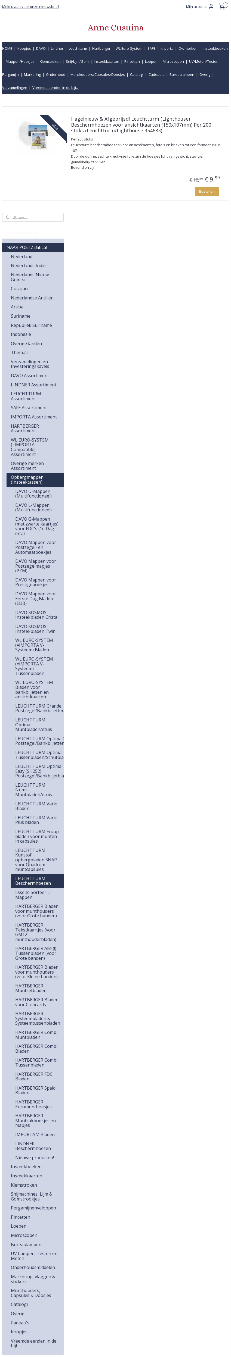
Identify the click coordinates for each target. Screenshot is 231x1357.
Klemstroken (50, 61)
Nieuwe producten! (34, 1043)
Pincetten (132, 61)
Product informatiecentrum (180, 1315)
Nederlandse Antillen (32, 183)
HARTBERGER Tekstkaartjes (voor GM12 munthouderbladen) (35, 817)
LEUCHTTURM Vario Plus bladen (36, 705)
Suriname (20, 201)
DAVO (41, 48)
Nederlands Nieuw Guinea (30, 162)
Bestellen (207, 214)
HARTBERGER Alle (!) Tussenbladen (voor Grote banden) (35, 838)
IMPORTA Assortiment (34, 302)
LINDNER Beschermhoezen (33, 1030)
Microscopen (173, 61)
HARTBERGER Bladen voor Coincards (36, 887)
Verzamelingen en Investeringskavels (30, 249)
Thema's (20, 237)
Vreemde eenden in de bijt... (55, 87)
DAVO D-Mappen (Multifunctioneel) (33, 378)
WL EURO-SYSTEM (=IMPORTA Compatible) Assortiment (30, 332)
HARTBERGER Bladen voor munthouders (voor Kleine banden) (36, 857)
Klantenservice (169, 1272)
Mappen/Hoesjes (20, 61)
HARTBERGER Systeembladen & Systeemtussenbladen (37, 903)
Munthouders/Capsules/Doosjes (97, 74)
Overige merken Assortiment (27, 350)
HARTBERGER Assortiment (25, 313)
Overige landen (26, 229)
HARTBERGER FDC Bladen (34, 961)
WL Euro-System (129, 48)
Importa (167, 48)
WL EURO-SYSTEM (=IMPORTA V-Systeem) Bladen (34, 530)
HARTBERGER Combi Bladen (36, 933)
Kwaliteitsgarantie (171, 1278)
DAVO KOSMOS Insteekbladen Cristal (36, 500)
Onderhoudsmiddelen (33, 1152)
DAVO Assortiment (30, 261)
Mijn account (200, 6)
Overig (204, 74)
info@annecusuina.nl (106, 1278)
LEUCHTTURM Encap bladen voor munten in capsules (37, 721)
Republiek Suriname (31, 210)
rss (106, 1347)
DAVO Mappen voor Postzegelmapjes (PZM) (35, 451)
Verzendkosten (169, 1285)
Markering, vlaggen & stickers (33, 1164)
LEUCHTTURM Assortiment (26, 281)
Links (160, 1303)
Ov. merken (188, 48)
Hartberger (101, 48)
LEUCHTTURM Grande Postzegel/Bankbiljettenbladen (39, 593)
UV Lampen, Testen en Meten (34, 1141)
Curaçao (19, 174)
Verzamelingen (14, 87)
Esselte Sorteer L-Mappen (33, 779)
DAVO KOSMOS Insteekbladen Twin (35, 513)
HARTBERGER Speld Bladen (35, 975)
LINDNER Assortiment (33, 270)
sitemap (95, 1347)
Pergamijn (10, 74)
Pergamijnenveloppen (33, 1093)
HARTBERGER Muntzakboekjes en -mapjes (36, 1005)
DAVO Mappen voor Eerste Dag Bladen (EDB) (35, 483)
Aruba (17, 192)
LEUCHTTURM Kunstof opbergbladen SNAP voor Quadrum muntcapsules (36, 744)
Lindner (57, 48)
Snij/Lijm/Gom (77, 61)
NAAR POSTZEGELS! (27, 132)
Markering (32, 74)
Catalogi (136, 74)
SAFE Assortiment (29, 293)
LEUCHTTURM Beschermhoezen (33, 766)
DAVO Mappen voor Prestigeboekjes (35, 467)
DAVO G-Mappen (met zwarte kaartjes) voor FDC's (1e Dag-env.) (36, 411)
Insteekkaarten (106, 61)
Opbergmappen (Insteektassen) (27, 364)
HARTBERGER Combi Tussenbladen (36, 947)
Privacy (162, 1321)
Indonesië (21, 219)
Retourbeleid (167, 1297)
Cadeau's (156, 74)
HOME (7, 48)
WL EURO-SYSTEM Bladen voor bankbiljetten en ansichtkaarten (34, 574)
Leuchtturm (78, 48)
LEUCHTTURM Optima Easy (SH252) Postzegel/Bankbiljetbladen (39, 656)
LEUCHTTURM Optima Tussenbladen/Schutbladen (39, 639)
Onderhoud (55, 74)
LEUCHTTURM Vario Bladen (36, 691)
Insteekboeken (215, 48)
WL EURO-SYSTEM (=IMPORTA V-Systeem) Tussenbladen (34, 551)
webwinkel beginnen (127, 1347)
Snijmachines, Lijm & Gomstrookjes (31, 1081)
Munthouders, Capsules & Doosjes (31, 1177)
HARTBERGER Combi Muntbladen (36, 919)
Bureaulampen (182, 74)
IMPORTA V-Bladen (35, 1020)
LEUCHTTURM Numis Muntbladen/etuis (33, 675)
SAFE (151, 48)
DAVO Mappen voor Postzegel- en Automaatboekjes (35, 432)
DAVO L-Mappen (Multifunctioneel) (33, 392)
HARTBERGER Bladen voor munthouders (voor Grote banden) (36, 796)
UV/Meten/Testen (203, 61)
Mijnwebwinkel (175, 1347)
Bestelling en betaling (175, 1291)
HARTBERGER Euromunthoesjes (33, 989)
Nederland (21, 142)
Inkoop (162, 1309)
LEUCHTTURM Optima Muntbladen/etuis (33, 609)
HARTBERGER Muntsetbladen (31, 873)
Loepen (151, 61)
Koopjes (24, 48)
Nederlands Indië (28, 151)
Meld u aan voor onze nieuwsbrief (30, 6)
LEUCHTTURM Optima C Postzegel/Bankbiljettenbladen (39, 626)
